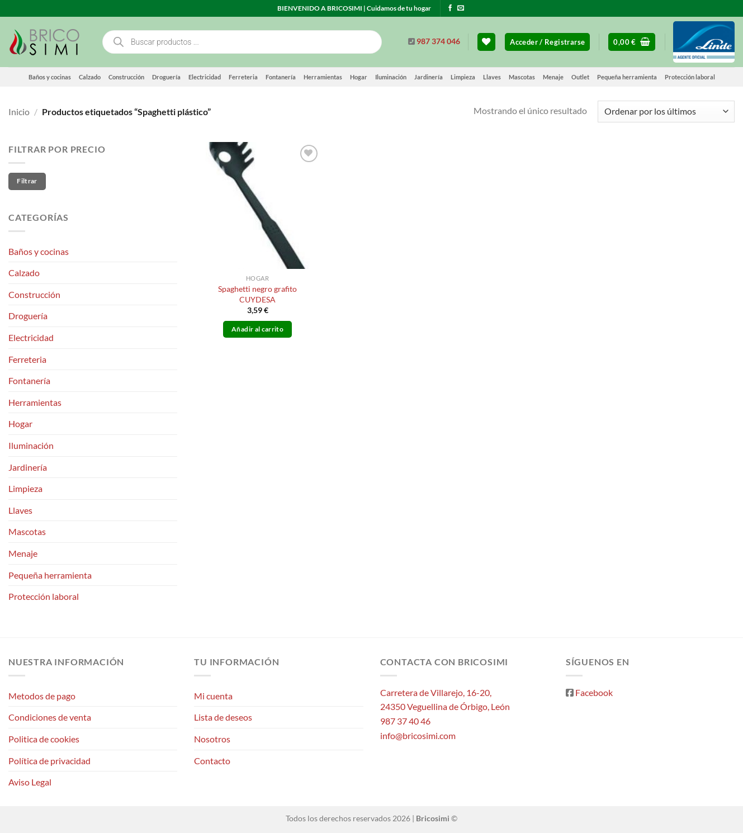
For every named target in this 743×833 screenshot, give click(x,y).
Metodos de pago (41, 695)
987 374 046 (438, 41)
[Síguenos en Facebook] (450, 8)
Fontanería (281, 77)
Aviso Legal (29, 782)
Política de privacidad (49, 760)
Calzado (90, 77)
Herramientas (323, 77)
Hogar (358, 77)
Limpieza (463, 77)
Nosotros (212, 738)
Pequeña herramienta (627, 77)
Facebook (594, 692)
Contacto (212, 760)
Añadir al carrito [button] (257, 329)
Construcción (126, 77)
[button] (547, 42)
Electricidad (204, 77)
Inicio (19, 111)
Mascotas (522, 77)
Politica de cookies (43, 738)
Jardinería (428, 77)
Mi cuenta (213, 695)
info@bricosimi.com (418, 735)
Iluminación (390, 77)
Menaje (553, 77)
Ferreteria (243, 77)
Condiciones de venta (49, 717)
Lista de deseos (223, 717)
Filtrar (27, 181)
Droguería (166, 77)
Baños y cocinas (50, 77)
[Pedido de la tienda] (666, 111)
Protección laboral (690, 77)
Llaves (492, 77)
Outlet (580, 77)
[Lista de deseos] (486, 42)
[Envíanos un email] (460, 8)
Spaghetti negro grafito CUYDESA (257, 294)
